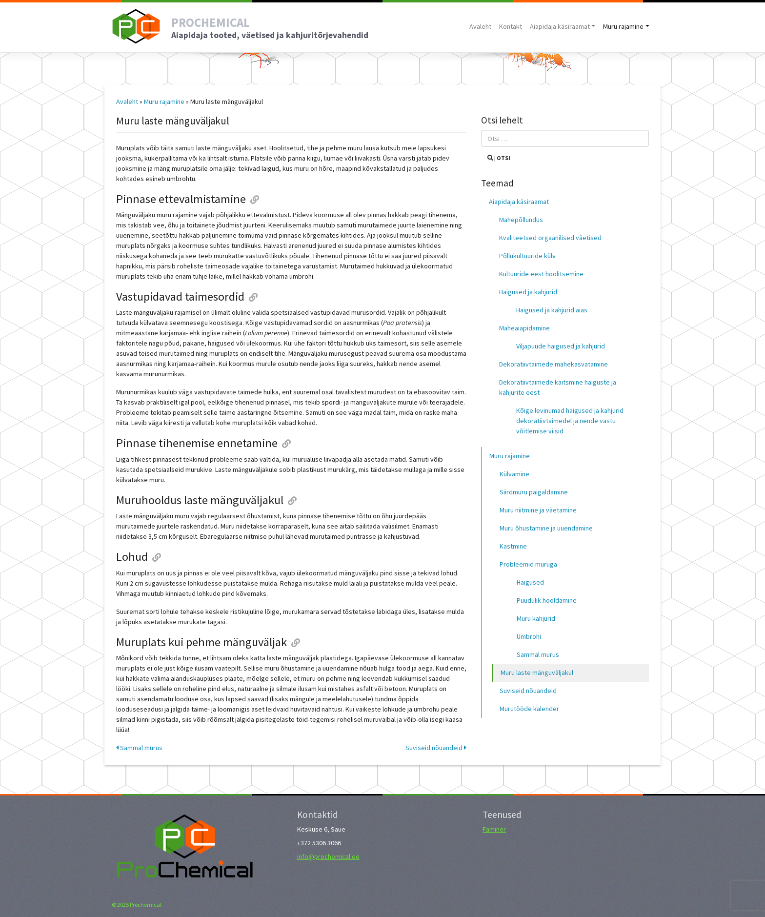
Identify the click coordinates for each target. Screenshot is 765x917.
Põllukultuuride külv (527, 255)
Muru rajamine (623, 26)
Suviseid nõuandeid (435, 747)
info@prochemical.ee (328, 856)
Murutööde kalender (529, 708)
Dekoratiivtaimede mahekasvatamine (553, 364)
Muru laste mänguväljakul (537, 672)
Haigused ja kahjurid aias (551, 310)
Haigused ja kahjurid (528, 291)
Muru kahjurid (536, 618)
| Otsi (498, 158)
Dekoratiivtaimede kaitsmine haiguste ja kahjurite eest (557, 387)
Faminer (494, 829)
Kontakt (510, 26)
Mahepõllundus (521, 219)
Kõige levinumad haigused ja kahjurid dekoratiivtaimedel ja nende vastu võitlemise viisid (570, 420)
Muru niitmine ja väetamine (538, 510)
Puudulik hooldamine (547, 600)
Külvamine (514, 473)
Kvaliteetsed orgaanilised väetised (550, 237)
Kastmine (513, 546)
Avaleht (480, 26)
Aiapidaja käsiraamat (560, 26)
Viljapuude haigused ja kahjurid (560, 346)
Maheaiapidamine (524, 328)
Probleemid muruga (528, 564)
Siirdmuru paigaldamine (534, 492)
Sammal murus (139, 747)
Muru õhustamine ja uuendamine (546, 528)
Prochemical (145, 904)
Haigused (530, 582)
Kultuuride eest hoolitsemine (541, 273)
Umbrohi (529, 636)
